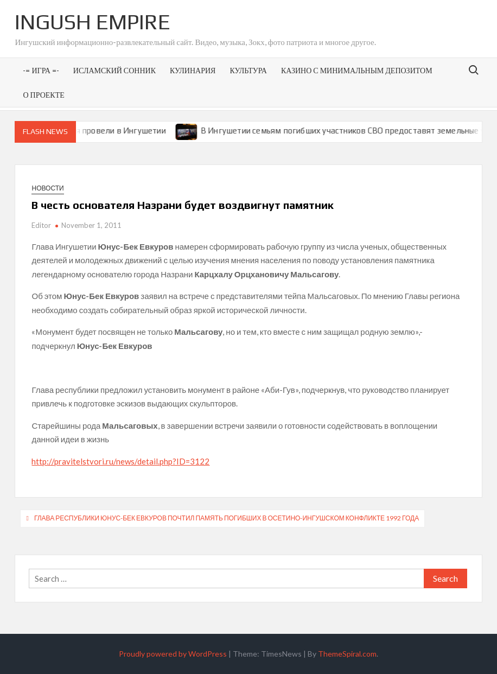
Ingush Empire (92, 21)
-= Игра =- (41, 70)
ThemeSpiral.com (347, 653)
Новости (47, 188)
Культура (248, 70)
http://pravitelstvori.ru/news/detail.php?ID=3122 (120, 461)
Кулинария (192, 70)
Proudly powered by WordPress (173, 653)
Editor (41, 225)
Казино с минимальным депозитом (356, 70)
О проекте (43, 94)
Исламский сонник (114, 70)
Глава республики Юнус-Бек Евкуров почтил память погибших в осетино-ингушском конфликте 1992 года (226, 518)
